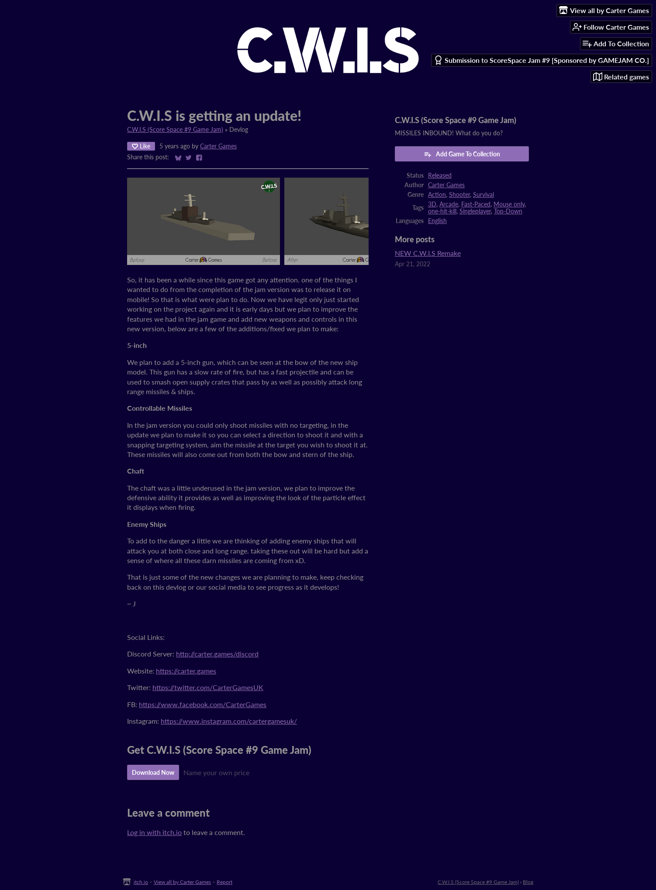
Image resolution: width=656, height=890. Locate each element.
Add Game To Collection (462, 154)
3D (432, 204)
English (437, 220)
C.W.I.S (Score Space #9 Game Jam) (175, 129)
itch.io (141, 882)
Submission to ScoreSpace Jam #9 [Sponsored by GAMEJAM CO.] (541, 60)
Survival (483, 194)
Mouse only (509, 204)
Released (440, 175)
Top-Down (508, 211)
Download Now (153, 772)
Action (437, 194)
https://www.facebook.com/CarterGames (202, 704)
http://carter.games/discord (217, 653)
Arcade (448, 204)
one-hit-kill (442, 211)
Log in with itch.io (154, 832)
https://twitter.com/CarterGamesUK (207, 687)
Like (141, 146)
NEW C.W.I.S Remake (428, 253)
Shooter (459, 194)
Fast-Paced (475, 204)
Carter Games (218, 146)
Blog (528, 882)
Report (224, 882)
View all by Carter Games (182, 882)
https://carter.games (186, 671)
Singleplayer (475, 211)
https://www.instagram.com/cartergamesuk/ (229, 721)
